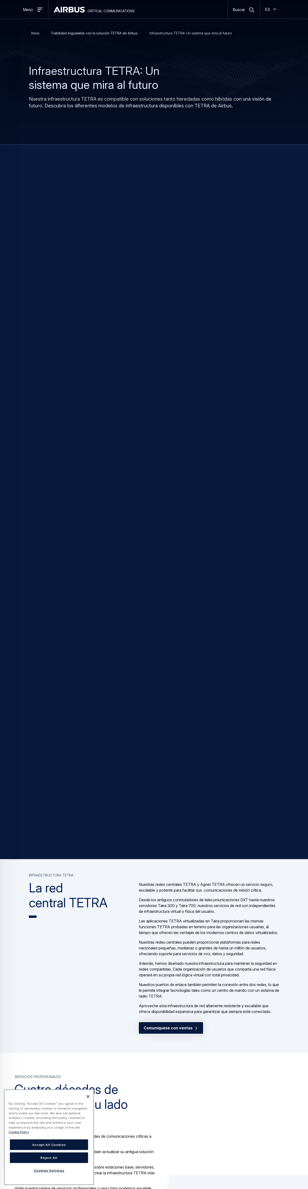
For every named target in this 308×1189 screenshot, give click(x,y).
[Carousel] (154, 917)
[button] (238, 660)
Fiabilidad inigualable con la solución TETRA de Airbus (94, 33)
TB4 (85, 220)
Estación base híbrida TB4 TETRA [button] (86, 939)
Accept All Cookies (49, 1145)
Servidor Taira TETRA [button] (206, 939)
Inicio (35, 33)
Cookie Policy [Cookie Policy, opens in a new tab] (19, 1132)
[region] (49, 1137)
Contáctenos (102, 847)
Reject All (49, 1158)
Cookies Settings (49, 1170)
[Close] (88, 1096)
